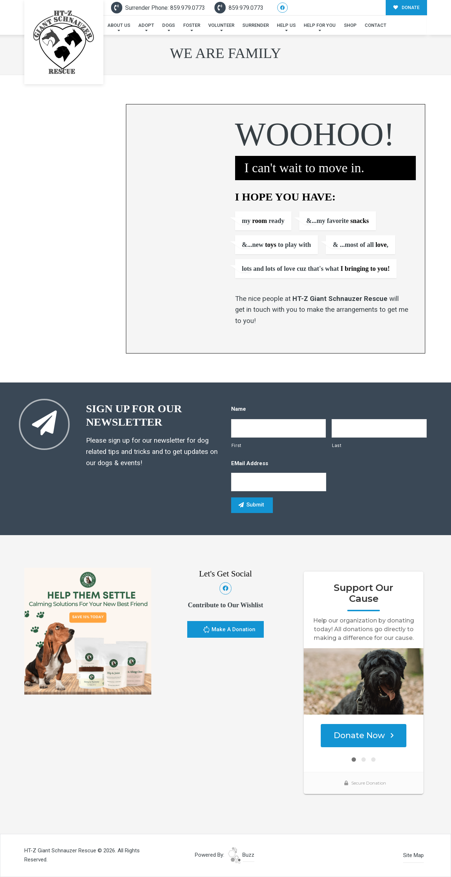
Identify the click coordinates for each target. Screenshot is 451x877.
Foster (191, 25)
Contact (375, 25)
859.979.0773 (238, 7)
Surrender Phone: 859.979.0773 (158, 7)
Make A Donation (229, 630)
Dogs (168, 25)
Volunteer (221, 25)
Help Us (286, 25)
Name (238, 409)
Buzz (241, 855)
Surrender (255, 25)
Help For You (320, 25)
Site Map (413, 855)
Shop (350, 25)
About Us (118, 25)
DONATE (406, 7)
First (236, 445)
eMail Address (249, 463)
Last (337, 445)
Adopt (146, 25)
